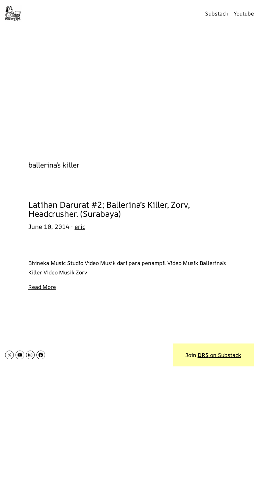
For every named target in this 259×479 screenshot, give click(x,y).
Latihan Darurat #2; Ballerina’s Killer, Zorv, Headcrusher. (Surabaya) (109, 209)
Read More (42, 287)
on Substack (219, 355)
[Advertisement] (129, 90)
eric (80, 226)
